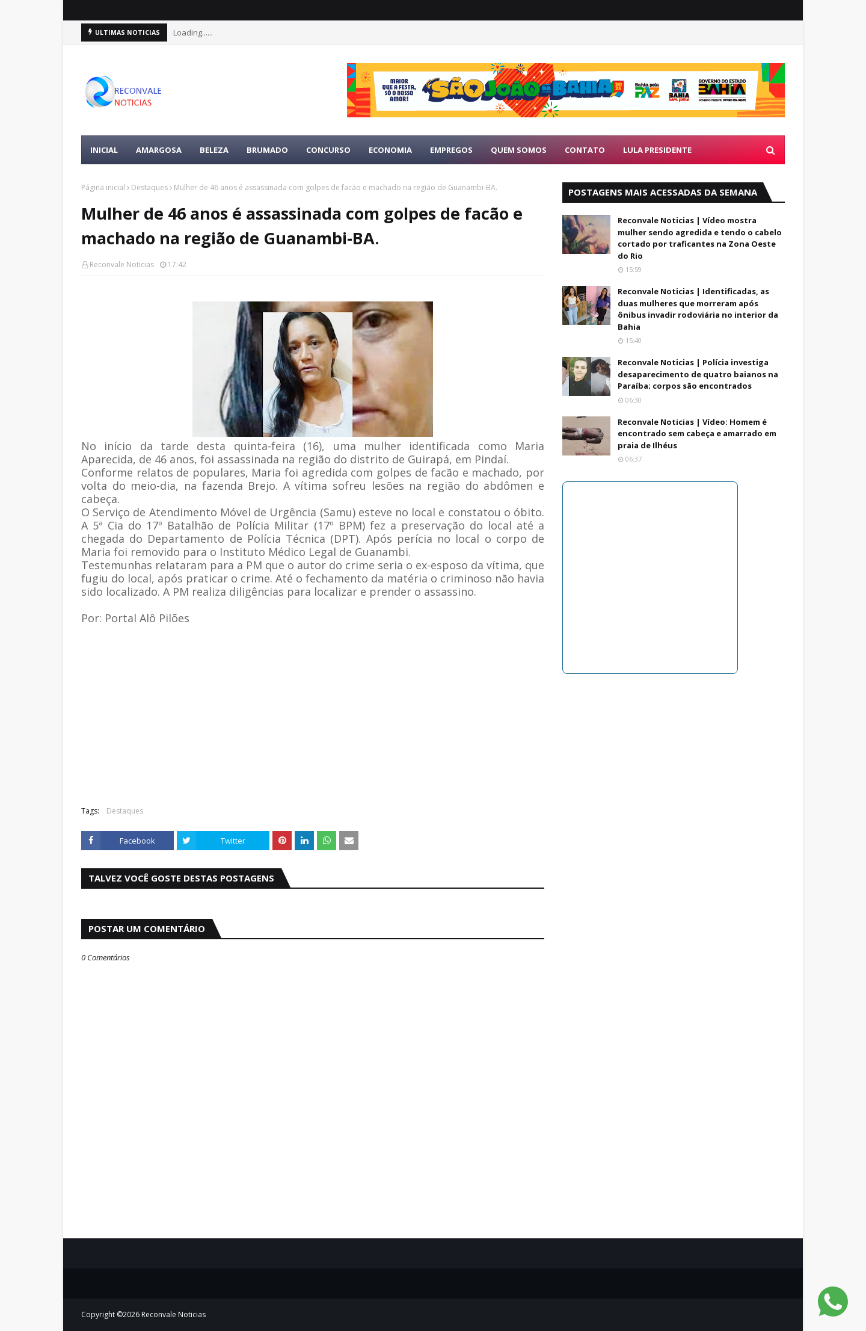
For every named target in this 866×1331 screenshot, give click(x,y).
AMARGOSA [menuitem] (159, 149)
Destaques (149, 187)
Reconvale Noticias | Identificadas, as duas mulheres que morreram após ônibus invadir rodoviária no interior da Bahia (698, 309)
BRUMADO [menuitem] (267, 149)
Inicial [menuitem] (104, 149)
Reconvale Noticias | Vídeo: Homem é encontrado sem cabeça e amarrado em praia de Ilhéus (697, 433)
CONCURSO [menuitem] (328, 149)
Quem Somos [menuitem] (519, 149)
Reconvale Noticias (122, 264)
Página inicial (103, 187)
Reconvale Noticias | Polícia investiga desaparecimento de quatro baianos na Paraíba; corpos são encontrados (698, 374)
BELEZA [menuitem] (214, 149)
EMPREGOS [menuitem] (451, 149)
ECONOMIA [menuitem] (390, 149)
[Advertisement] (312, 709)
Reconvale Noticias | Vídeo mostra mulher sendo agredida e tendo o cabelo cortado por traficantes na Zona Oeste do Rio (700, 238)
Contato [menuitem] (585, 149)
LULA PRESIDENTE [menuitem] (657, 149)
